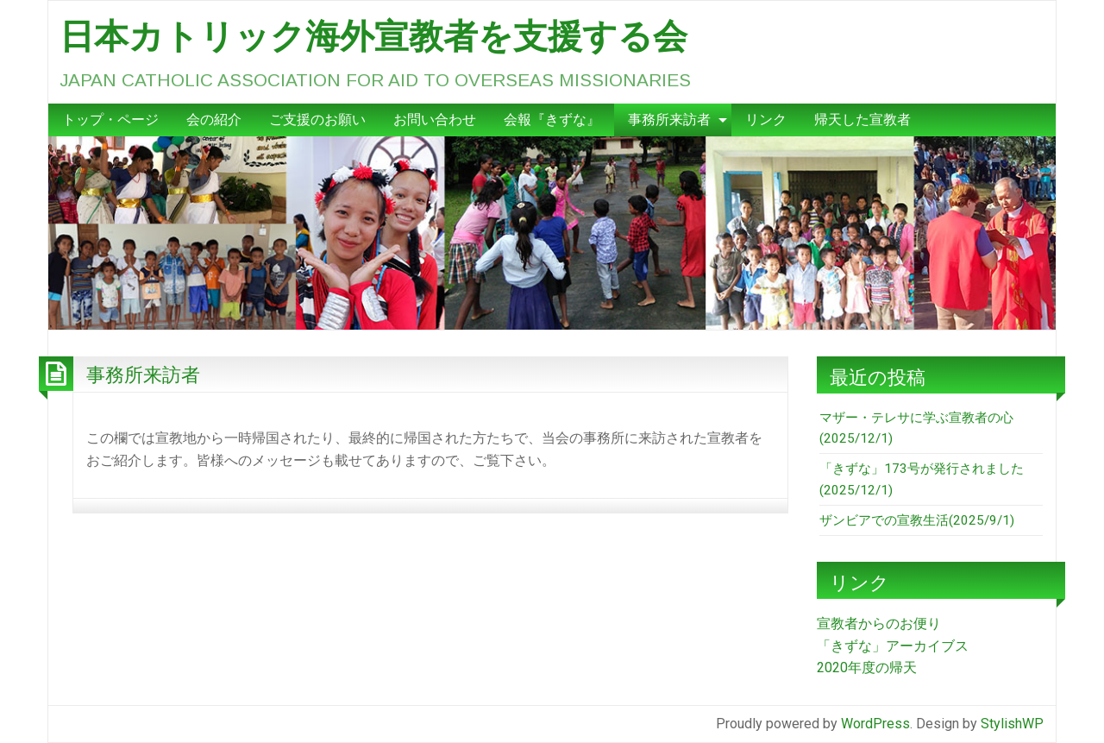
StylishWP (1012, 723)
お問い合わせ (434, 119)
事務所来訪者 (669, 119)
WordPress (875, 723)
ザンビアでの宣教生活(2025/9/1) (916, 520)
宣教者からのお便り (879, 623)
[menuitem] (110, 120)
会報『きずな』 (552, 119)
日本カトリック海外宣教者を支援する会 (373, 36)
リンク (766, 119)
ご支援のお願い (317, 119)
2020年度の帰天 (867, 667)
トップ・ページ (110, 119)
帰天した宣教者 (862, 119)
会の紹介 (214, 119)
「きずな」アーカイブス (893, 646)
